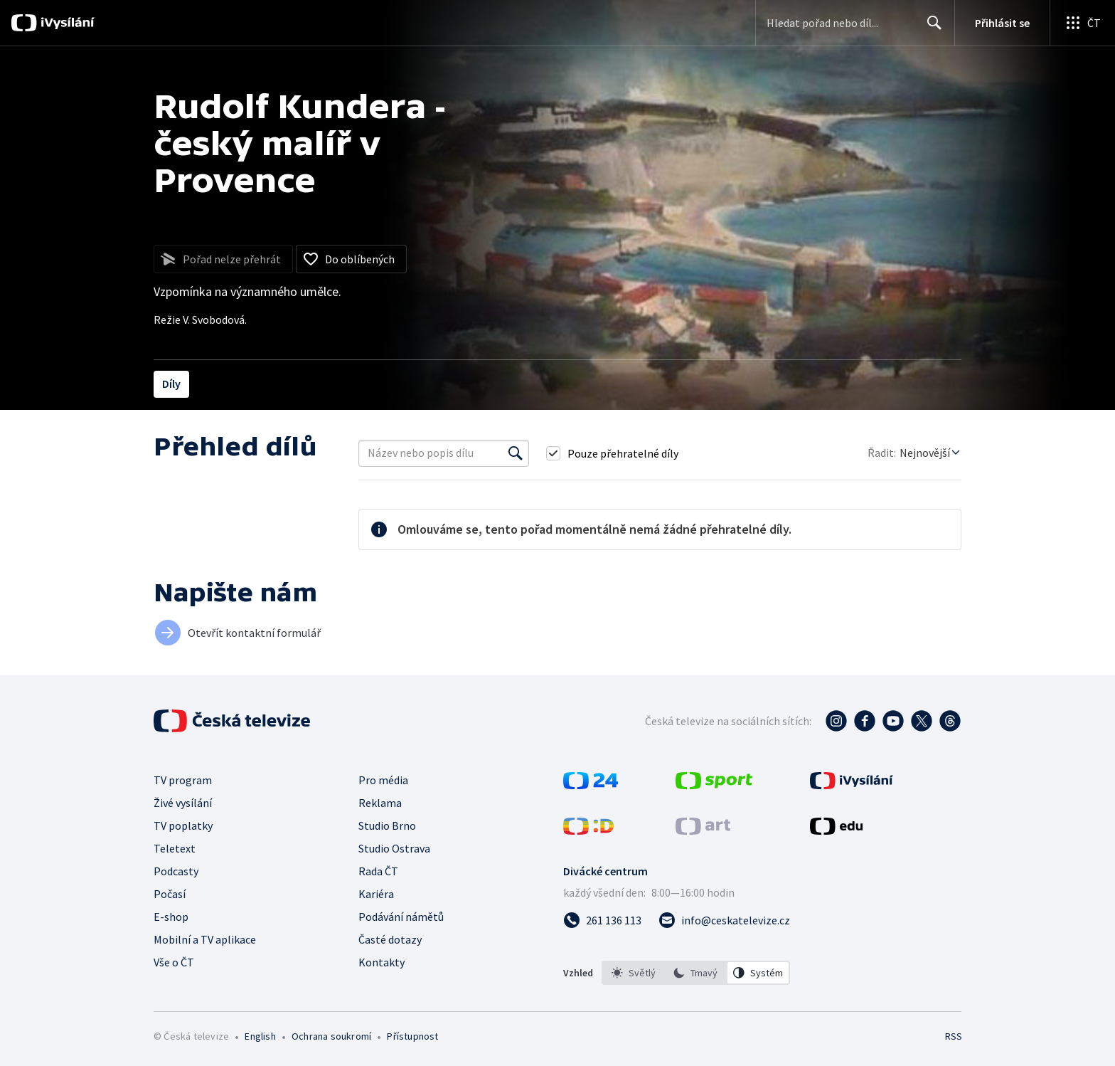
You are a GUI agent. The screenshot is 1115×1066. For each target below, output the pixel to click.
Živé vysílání (183, 803)
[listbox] (696, 973)
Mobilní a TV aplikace (205, 939)
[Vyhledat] (515, 453)
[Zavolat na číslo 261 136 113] (602, 920)
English (260, 1036)
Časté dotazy (390, 939)
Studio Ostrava (394, 848)
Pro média (383, 780)
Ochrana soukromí (331, 1036)
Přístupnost (412, 1036)
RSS (953, 1036)
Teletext (175, 848)
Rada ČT (378, 871)
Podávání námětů (401, 916)
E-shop (171, 916)
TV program (183, 780)
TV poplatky (183, 825)
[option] (633, 972)
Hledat (930, 28)
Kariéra (376, 894)
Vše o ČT (174, 962)
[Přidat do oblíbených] (351, 259)
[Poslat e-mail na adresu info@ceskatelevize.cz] (724, 920)
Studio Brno (387, 825)
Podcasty (176, 871)
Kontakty (381, 962)
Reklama (380, 803)
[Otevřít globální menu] (1082, 23)
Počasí (170, 894)
